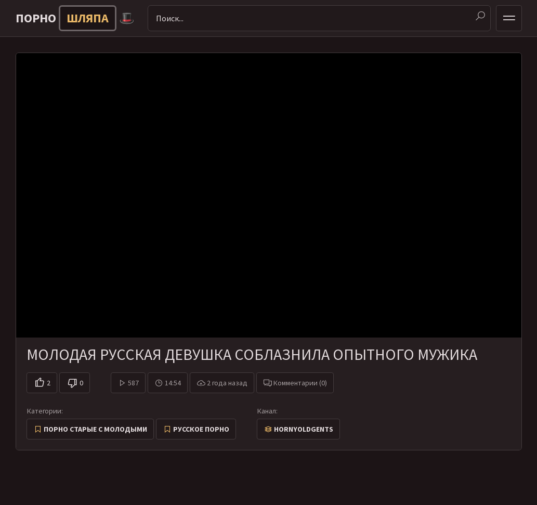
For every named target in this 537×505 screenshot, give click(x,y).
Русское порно (201, 429)
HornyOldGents (303, 429)
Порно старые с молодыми (95, 429)
